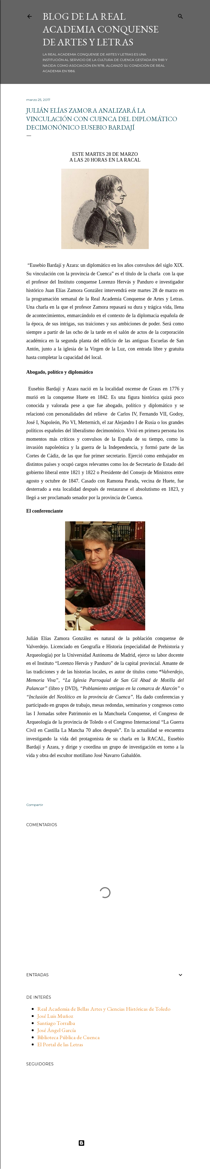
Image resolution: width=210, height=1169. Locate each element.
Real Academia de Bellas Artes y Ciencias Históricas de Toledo (103, 1008)
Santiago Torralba (56, 1023)
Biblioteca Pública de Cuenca (68, 1037)
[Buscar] (180, 15)
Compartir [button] (34, 805)
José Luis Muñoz (55, 1015)
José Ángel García (56, 1030)
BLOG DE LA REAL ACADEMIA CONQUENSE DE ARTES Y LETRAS (101, 29)
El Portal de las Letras (60, 1044)
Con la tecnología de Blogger (105, 1143)
